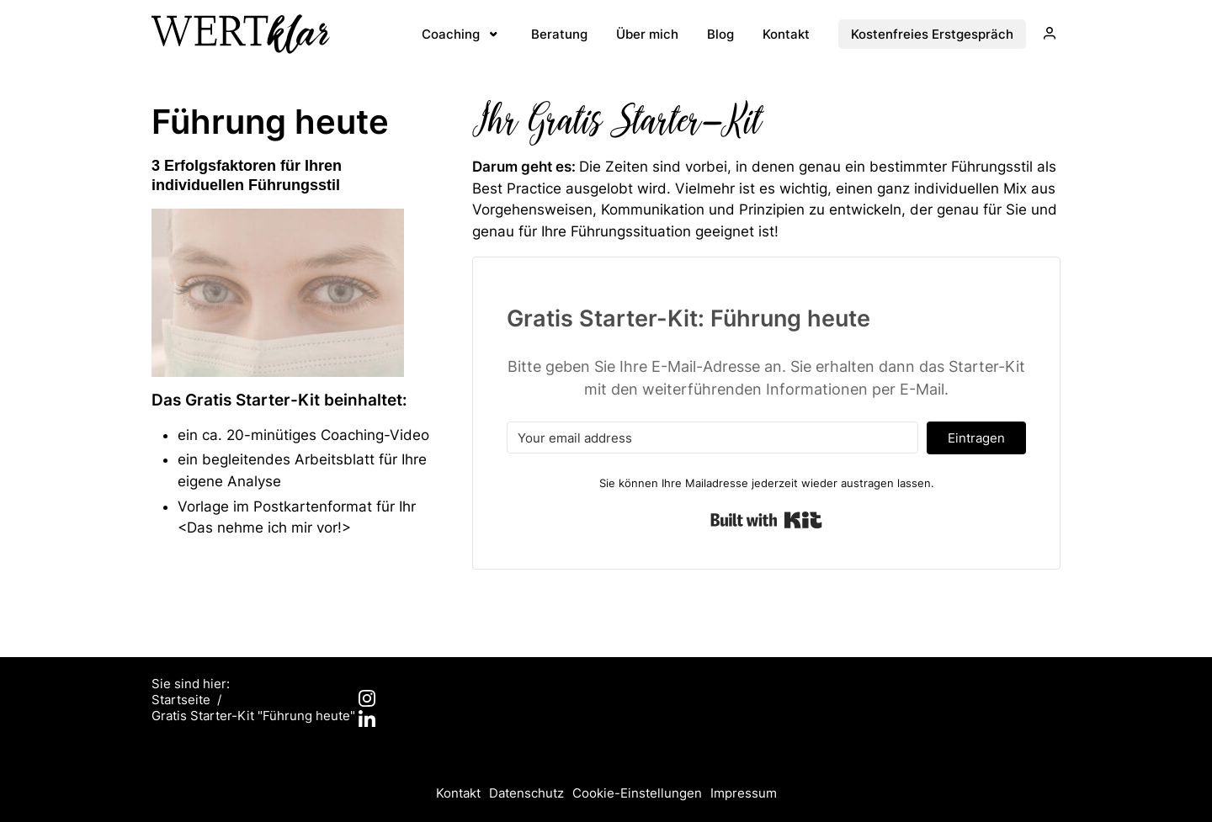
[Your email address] (712, 437)
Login (1044, 37)
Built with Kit (766, 520)
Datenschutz (526, 793)
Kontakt (458, 793)
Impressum (743, 793)
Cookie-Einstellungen (637, 793)
